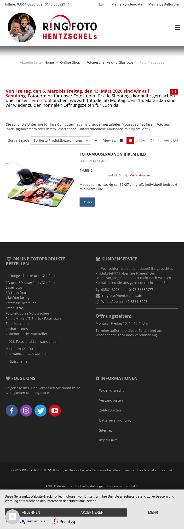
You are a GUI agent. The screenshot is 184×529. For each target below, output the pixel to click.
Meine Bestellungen (164, 4)
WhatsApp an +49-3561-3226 (124, 301)
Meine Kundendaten (127, 4)
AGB (49, 486)
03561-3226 (26, 4)
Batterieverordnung (115, 420)
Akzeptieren (92, 512)
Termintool (40, 100)
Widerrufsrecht (111, 390)
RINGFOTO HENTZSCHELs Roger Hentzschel (53, 470)
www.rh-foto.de (85, 100)
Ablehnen (31, 512)
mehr (153, 512)
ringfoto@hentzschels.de (122, 295)
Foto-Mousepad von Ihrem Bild (113, 154)
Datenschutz (63, 486)
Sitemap (105, 430)
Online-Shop (70, 62)
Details (87, 202)
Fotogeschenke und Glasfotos (109, 62)
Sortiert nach (18, 140)
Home (49, 62)
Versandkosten (140, 175)
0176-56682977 (57, 4)
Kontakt (131, 486)
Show (141, 140)
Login (103, 4)
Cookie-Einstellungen (89, 486)
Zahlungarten (110, 410)
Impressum (108, 440)
